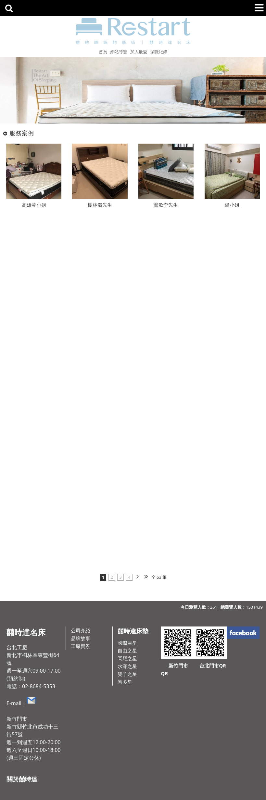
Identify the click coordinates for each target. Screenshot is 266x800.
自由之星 (127, 650)
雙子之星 (127, 674)
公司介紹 (80, 630)
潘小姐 (232, 205)
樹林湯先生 (100, 205)
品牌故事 (80, 638)
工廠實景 (80, 646)
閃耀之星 (127, 658)
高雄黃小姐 (34, 205)
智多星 (125, 681)
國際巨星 (127, 642)
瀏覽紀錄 (158, 52)
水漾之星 (127, 666)
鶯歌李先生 (166, 205)
